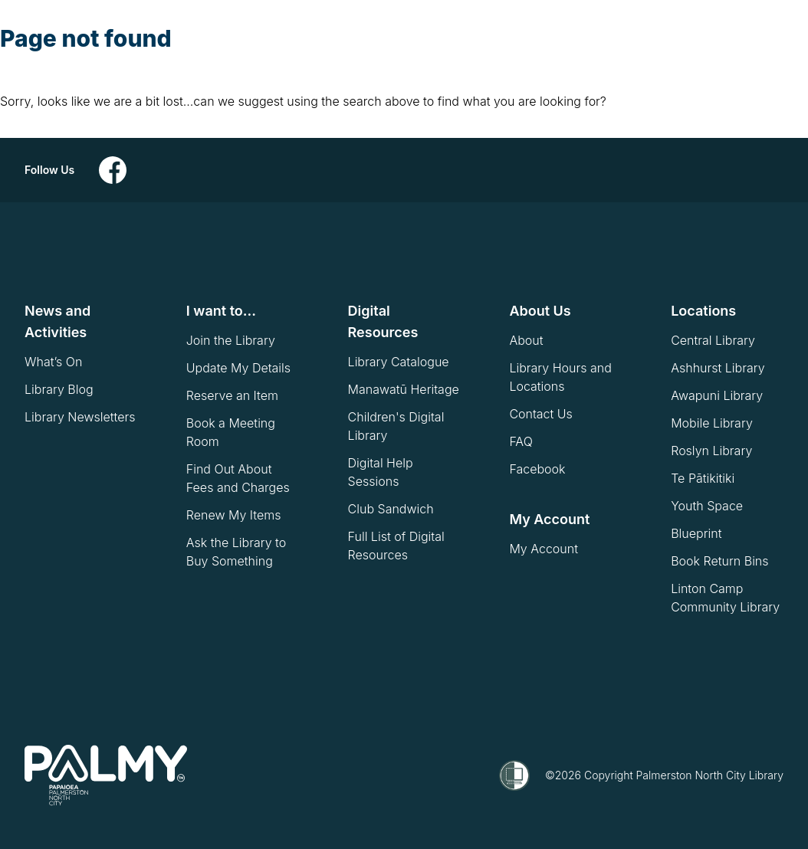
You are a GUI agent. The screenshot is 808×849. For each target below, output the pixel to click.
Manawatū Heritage (403, 389)
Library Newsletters (80, 416)
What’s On (53, 361)
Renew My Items (233, 515)
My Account (543, 548)
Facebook (537, 469)
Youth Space (707, 505)
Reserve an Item (232, 395)
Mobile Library (712, 423)
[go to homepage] (106, 775)
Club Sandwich (391, 508)
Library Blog (59, 389)
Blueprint (696, 533)
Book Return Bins (719, 561)
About (526, 340)
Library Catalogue (398, 361)
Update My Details (238, 367)
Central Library (713, 340)
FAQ (520, 441)
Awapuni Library (717, 395)
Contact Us (540, 413)
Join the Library (230, 340)
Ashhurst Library (717, 367)
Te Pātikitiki (702, 478)
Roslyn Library (711, 450)
